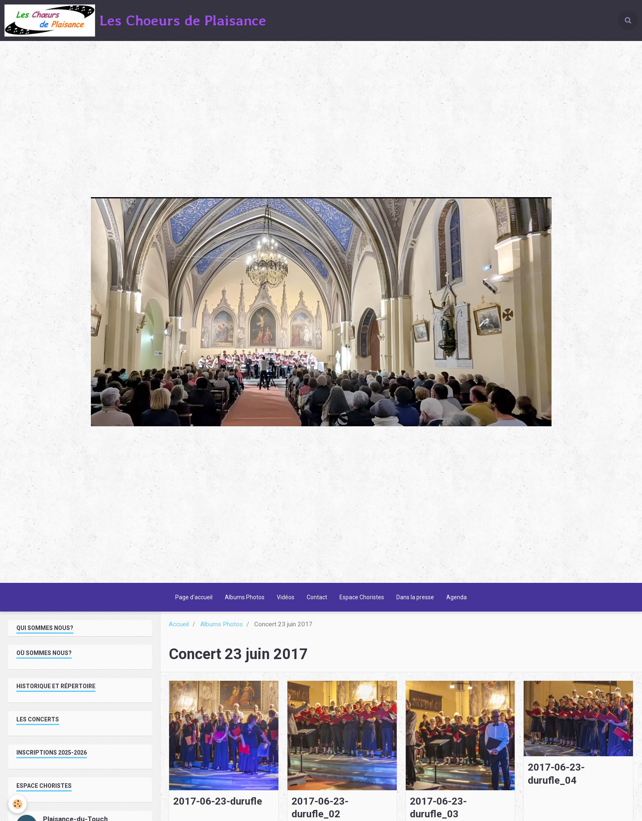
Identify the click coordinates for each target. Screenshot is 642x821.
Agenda (456, 597)
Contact (317, 597)
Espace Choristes (361, 597)
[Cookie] (17, 804)
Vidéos (285, 597)
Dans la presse (415, 597)
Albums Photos (244, 597)
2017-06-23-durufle (217, 801)
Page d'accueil (193, 597)
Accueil (179, 624)
